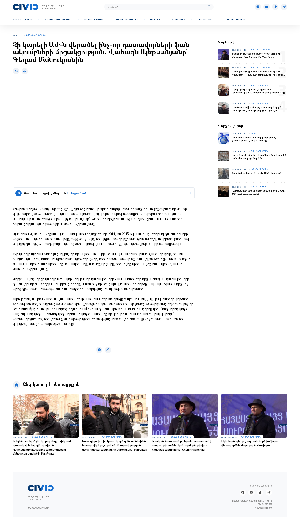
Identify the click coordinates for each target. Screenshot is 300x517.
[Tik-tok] (275, 7)
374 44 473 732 (265, 504)
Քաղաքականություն (58, 20)
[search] (209, 7)
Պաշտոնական (206, 20)
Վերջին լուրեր (23, 20)
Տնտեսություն (94, 20)
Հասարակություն (127, 20)
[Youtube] (266, 7)
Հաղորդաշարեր (236, 20)
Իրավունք (179, 20)
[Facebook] (258, 7)
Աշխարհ (155, 20)
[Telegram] (284, 7)
